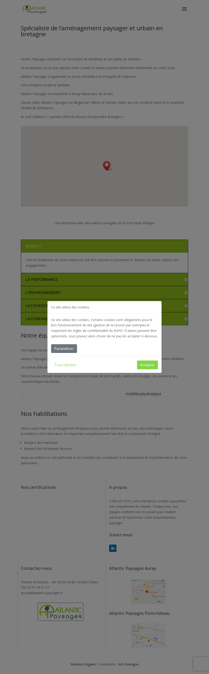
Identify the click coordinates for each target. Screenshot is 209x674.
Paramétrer (64, 348)
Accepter (147, 364)
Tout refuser (65, 364)
